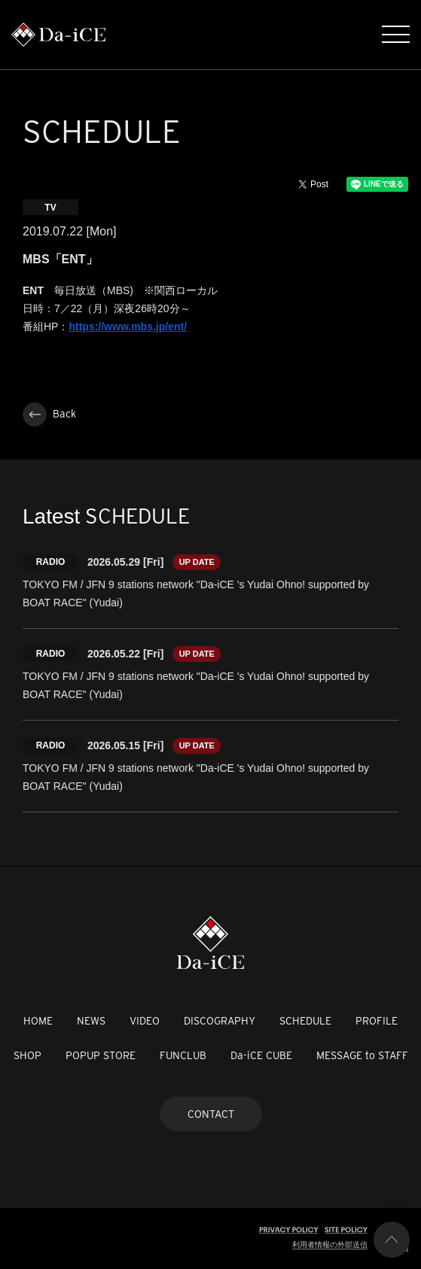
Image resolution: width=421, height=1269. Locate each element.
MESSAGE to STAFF (362, 1055)
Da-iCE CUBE (261, 1055)
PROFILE (376, 1021)
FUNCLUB (183, 1055)
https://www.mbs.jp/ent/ (128, 326)
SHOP (27, 1055)
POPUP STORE (101, 1055)
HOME (38, 1021)
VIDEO (145, 1021)
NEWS (91, 1021)
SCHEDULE (305, 1021)
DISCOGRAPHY (219, 1021)
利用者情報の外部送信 (330, 1244)
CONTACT (211, 1114)
